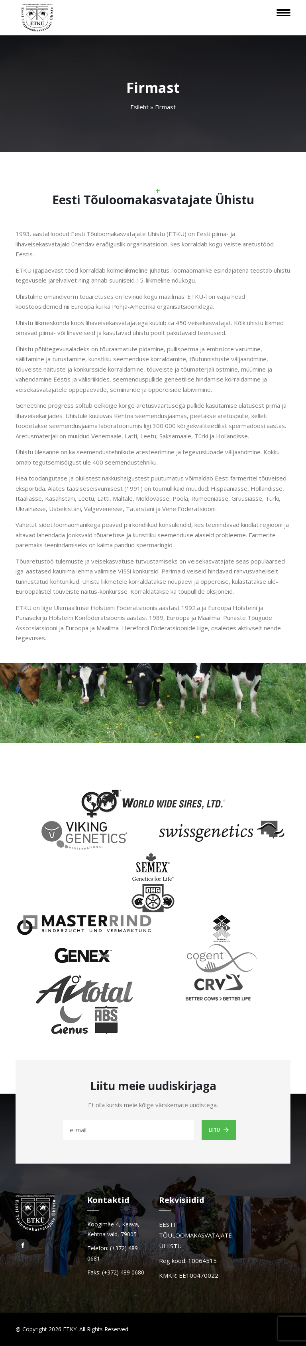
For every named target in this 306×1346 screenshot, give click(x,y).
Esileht (139, 107)
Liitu (219, 1129)
